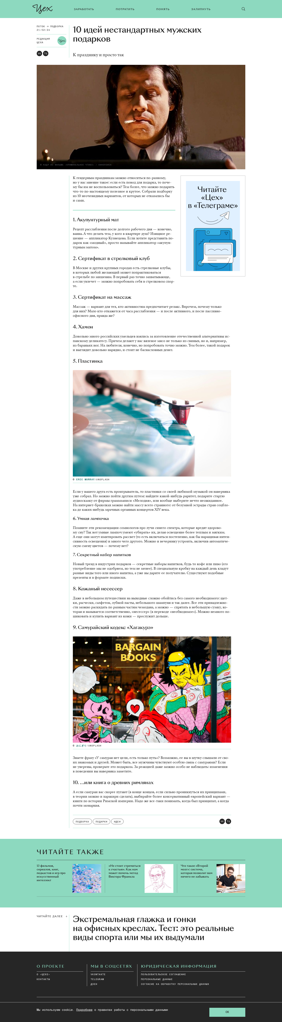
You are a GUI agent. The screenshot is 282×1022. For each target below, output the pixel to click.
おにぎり (81, 746)
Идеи (117, 822)
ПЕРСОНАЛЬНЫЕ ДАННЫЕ (157, 979)
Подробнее (84, 1010)
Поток (41, 26)
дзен (94, 984)
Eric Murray (85, 479)
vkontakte (98, 974)
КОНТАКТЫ (43, 979)
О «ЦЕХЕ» (43, 974)
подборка (57, 26)
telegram (97, 979)
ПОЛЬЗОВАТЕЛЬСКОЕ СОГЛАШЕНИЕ (163, 974)
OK (227, 1012)
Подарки (101, 822)
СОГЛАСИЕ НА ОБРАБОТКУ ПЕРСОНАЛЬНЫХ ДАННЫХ (175, 984)
